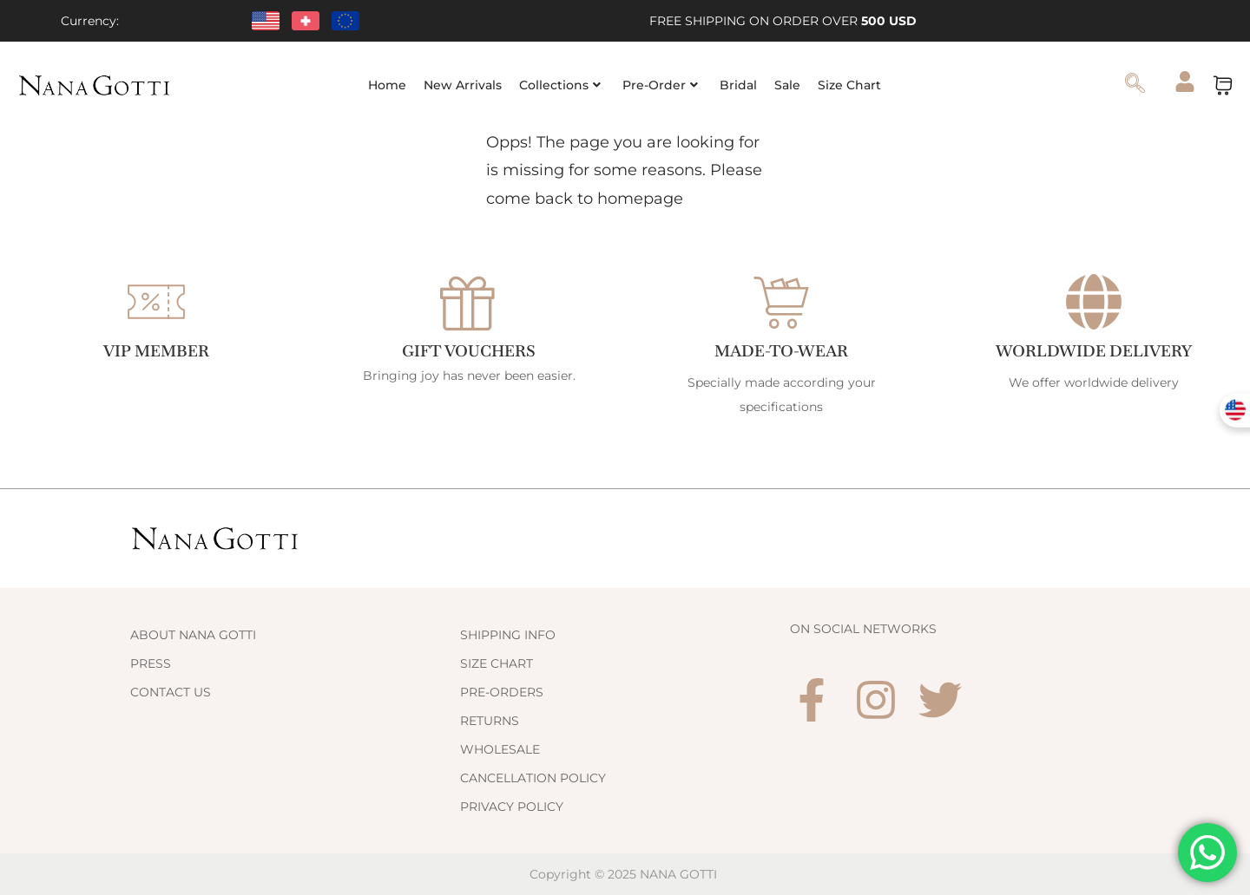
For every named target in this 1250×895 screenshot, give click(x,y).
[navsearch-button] (1135, 85)
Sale (787, 85)
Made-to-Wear (781, 351)
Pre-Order (660, 85)
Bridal (738, 85)
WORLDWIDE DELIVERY (1094, 351)
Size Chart (849, 85)
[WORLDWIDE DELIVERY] (1093, 301)
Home (387, 85)
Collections (560, 85)
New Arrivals (463, 85)
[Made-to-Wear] (781, 301)
